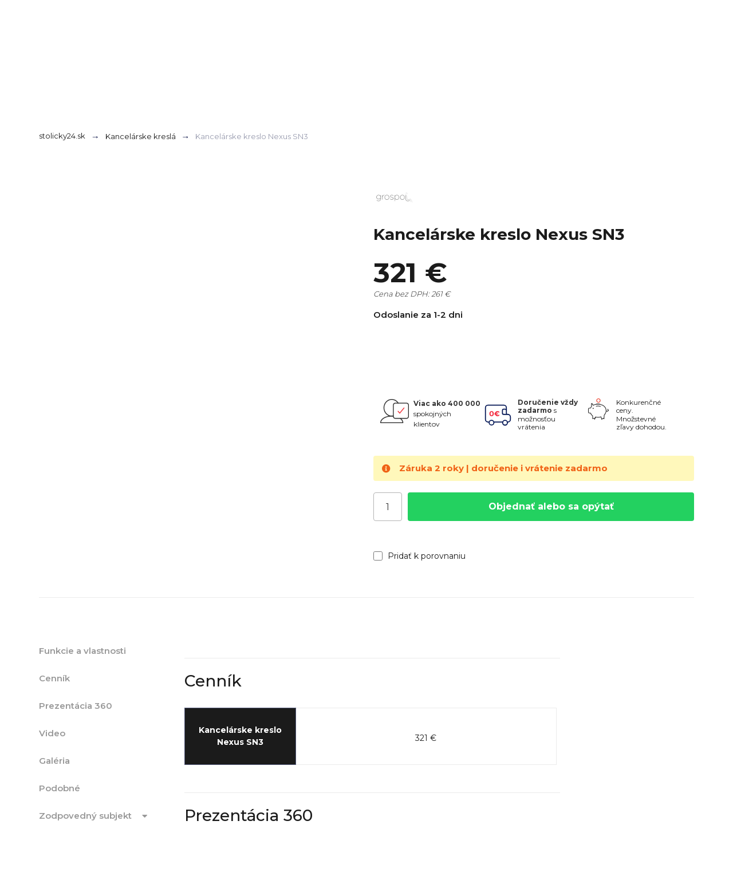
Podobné (59, 788)
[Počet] (387, 506)
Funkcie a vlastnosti (82, 650)
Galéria (54, 760)
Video (52, 733)
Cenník (54, 678)
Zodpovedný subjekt (95, 816)
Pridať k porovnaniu (419, 556)
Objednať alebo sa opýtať (551, 506)
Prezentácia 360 (75, 705)
